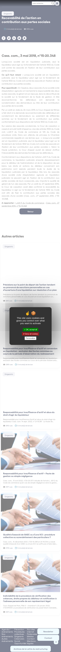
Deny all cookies (30, 334)
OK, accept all (30, 330)
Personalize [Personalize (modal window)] (30, 338)
